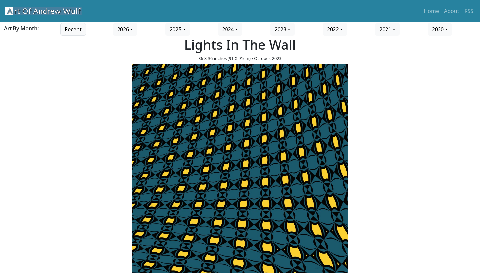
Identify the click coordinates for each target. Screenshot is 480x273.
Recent (73, 29)
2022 (333, 29)
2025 (176, 29)
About (451, 10)
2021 (385, 29)
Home (431, 10)
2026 (123, 29)
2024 (228, 29)
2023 (281, 29)
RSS (468, 10)
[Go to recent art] (73, 28)
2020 (438, 29)
